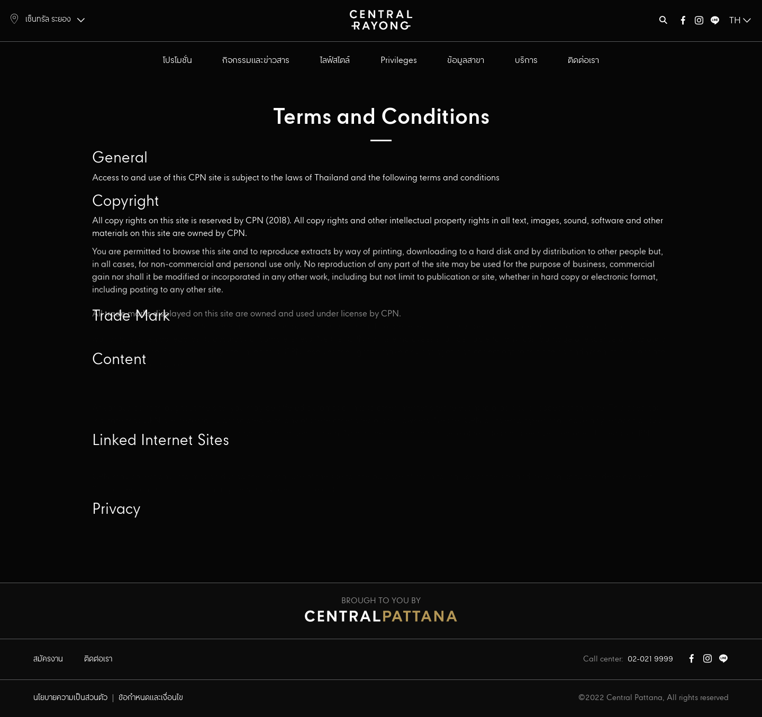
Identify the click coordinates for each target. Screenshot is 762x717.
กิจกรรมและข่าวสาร (255, 60)
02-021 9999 (650, 659)
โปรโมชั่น (177, 60)
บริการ (526, 60)
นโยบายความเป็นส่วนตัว (70, 698)
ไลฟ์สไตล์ (335, 60)
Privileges (398, 60)
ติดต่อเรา (583, 60)
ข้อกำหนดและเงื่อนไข (151, 698)
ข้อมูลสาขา (465, 60)
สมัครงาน (48, 659)
